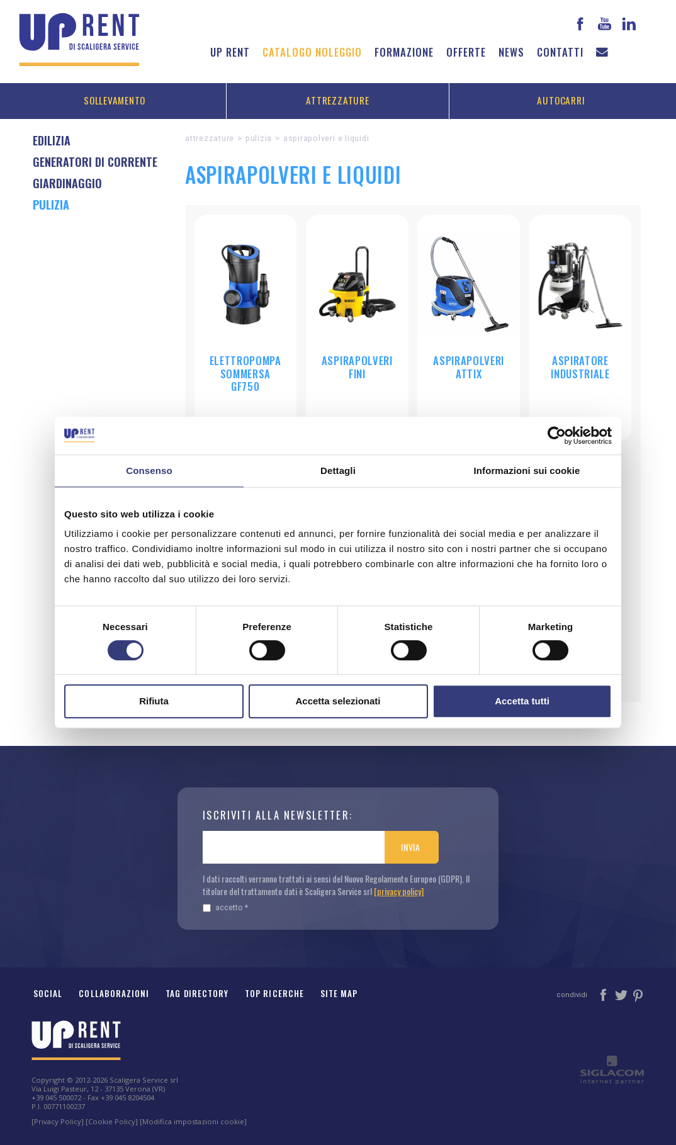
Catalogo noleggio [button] (312, 52)
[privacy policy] (399, 891)
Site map (339, 993)
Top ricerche (274, 993)
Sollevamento (114, 100)
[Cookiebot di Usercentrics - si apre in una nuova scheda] (557, 435)
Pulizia (258, 138)
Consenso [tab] (149, 470)
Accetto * (225, 907)
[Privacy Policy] (57, 1121)
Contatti (560, 52)
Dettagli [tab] (338, 470)
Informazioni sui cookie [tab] (527, 470)
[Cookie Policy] (112, 1121)
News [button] (511, 52)
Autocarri (561, 100)
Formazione (404, 52)
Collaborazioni (114, 993)
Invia (410, 847)
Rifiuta (154, 701)
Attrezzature (337, 100)
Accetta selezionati (337, 701)
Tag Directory (197, 993)
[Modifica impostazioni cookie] (193, 1121)
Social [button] (47, 993)
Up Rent (230, 52)
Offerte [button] (466, 52)
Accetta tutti (522, 701)
